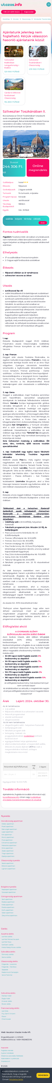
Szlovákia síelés (8, 952)
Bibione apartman (8, 866)
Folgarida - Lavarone (9, 964)
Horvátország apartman (12, 821)
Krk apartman (7, 835)
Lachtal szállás (7, 937)
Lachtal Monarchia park (10, 939)
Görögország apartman (11, 896)
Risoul (4, 1016)
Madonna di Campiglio (10, 972)
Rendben (43, 1075)
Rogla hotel (6, 999)
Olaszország (26, 19)
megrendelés (38, 167)
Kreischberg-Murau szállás (11, 947)
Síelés (4, 928)
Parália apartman (8, 907)
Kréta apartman (7, 905)
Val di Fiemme (7, 975)
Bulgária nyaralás (8, 887)
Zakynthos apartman (9, 915)
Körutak (16, 19)
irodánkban (29, 736)
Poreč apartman (7, 826)
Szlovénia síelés (8, 993)
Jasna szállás (6, 957)
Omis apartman (7, 848)
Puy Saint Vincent (8, 1014)
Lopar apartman (7, 832)
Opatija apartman (8, 856)
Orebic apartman (8, 824)
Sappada (5, 970)
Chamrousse (6, 1019)
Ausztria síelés (7, 934)
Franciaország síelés (10, 1008)
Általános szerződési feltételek (12, 1056)
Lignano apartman (8, 869)
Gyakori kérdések (7, 1053)
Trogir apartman (8, 853)
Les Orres (5, 1011)
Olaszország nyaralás (10, 860)
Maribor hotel (6, 996)
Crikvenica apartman (9, 843)
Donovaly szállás (8, 954)
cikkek (37, 218)
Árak (43, 223)
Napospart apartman (9, 889)
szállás (9, 218)
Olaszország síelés (9, 961)
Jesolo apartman (8, 863)
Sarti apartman (7, 899)
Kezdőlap (6, 19)
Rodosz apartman (8, 902)
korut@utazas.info (11, 797)
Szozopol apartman (9, 892)
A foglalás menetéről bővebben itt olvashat (22, 800)
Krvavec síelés (7, 1001)
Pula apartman (7, 840)
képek (18, 218)
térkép (27, 218)
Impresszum (5, 1061)
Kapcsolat (4, 1048)
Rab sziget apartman (9, 829)
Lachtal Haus (6, 942)
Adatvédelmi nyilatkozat (10, 1058)
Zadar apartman (8, 851)
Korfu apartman (7, 910)
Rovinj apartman (8, 837)
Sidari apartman (7, 913)
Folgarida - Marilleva (9, 967)
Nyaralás (5, 816)
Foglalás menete (7, 1050)
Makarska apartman (9, 845)
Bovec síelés (6, 1004)
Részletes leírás (16, 1079)
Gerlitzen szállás (7, 945)
